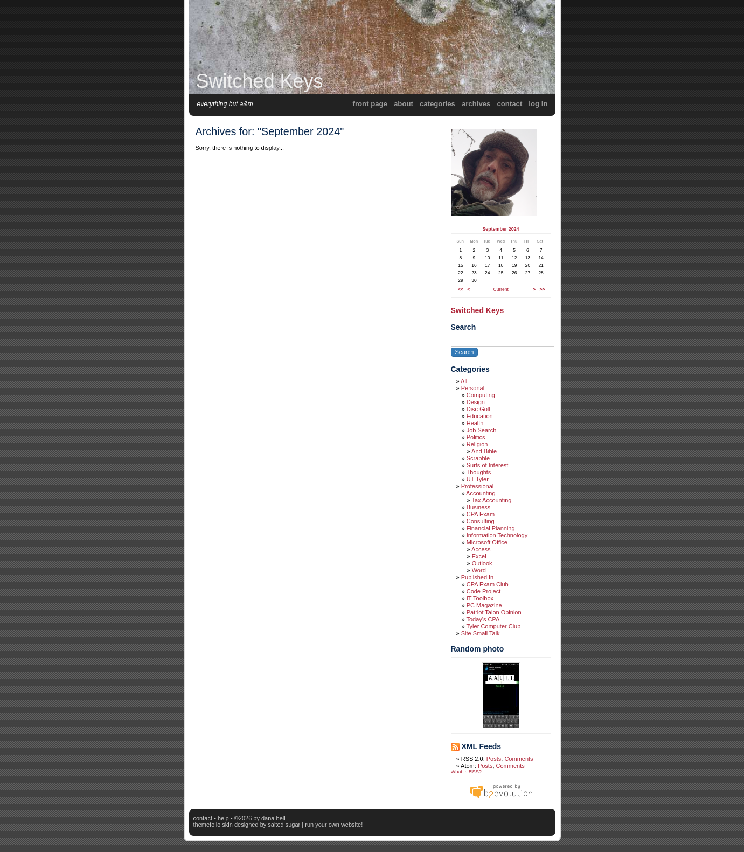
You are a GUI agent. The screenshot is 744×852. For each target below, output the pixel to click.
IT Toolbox (480, 598)
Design (476, 402)
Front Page (370, 104)
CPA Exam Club (488, 584)
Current (501, 289)
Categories (437, 104)
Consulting (481, 521)
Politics (476, 437)
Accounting (480, 493)
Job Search (482, 430)
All (464, 381)
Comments (518, 759)
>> (542, 289)
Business (479, 507)
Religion (477, 444)
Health (475, 423)
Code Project (484, 591)
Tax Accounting (491, 500)
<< (460, 289)
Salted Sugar (284, 824)
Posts (494, 759)
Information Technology (497, 535)
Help (223, 818)
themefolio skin (213, 824)
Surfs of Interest (488, 465)
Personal (472, 388)
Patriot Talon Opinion (494, 612)
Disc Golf (479, 409)
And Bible (484, 451)
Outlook (482, 563)
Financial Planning (491, 528)
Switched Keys (259, 81)
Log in (538, 104)
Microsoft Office (487, 542)
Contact (509, 104)
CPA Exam (481, 514)
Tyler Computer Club (493, 626)
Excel (479, 556)
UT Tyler (478, 479)
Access (480, 549)
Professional (477, 486)
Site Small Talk (480, 633)
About (403, 104)
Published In (477, 577)
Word (479, 570)
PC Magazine (484, 605)
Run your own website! (334, 824)
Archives (476, 104)
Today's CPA (482, 619)
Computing (481, 395)
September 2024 (500, 229)
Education (480, 416)
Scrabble (478, 458)
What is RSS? (466, 771)
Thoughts (478, 472)
